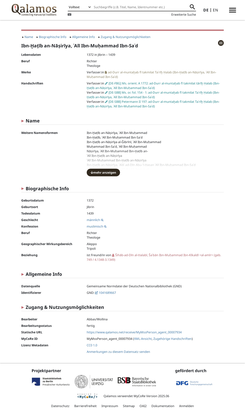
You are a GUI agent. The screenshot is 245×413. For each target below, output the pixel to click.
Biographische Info (52, 37)
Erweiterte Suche (183, 14)
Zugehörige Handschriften (172, 339)
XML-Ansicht (143, 339)
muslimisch (96, 226)
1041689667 (107, 293)
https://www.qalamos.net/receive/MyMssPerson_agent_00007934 (134, 332)
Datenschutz (60, 406)
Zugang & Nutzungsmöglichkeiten (125, 37)
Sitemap (129, 406)
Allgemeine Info (83, 37)
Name (28, 37)
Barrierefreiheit (85, 406)
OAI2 (143, 406)
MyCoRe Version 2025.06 (151, 396)
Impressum (109, 406)
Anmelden (186, 406)
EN (215, 10)
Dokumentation (162, 406)
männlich (95, 220)
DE (206, 10)
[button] (232, 10)
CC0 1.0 (92, 345)
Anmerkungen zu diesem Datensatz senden (118, 352)
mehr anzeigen (103, 172)
